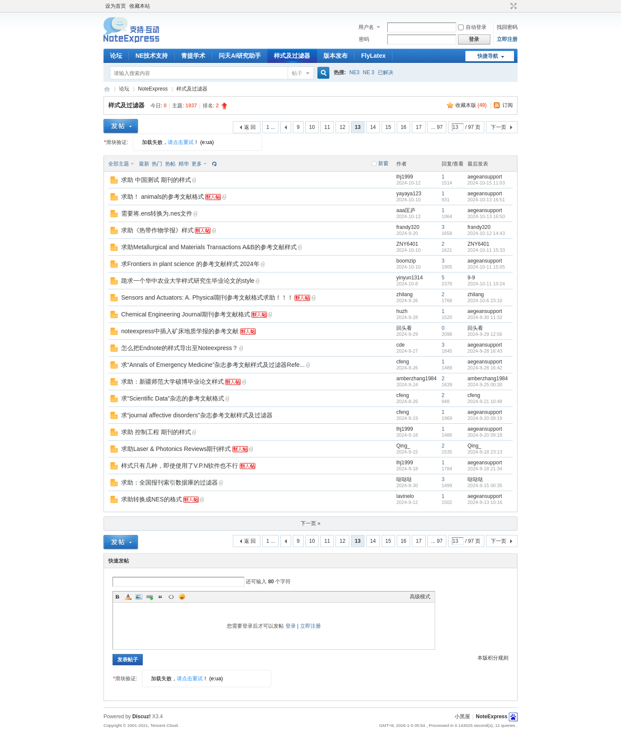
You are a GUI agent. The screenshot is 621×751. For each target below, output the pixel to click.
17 (418, 127)
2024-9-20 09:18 (484, 435)
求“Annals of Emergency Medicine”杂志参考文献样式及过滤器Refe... (213, 364)
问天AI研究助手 (240, 55)
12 (342, 127)
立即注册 (507, 39)
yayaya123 (408, 194)
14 (373, 127)
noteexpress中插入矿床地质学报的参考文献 (179, 331)
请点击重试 (181, 142)
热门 (157, 164)
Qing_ (403, 446)
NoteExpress (107, 89)
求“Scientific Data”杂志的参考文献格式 (172, 398)
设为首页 (115, 6)
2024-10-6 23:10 (484, 300)
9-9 (471, 278)
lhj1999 (404, 177)
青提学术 (193, 55)
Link (149, 596)
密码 (364, 39)
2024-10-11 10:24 (486, 283)
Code (171, 596)
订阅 (507, 105)
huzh (402, 311)
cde (400, 345)
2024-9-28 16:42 (484, 367)
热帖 (170, 164)
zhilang (404, 294)
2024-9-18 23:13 (484, 451)
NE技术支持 (151, 55)
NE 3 (368, 72)
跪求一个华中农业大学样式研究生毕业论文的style (187, 280)
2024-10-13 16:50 (486, 216)
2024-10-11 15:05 (486, 266)
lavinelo (405, 496)
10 (312, 127)
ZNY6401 (407, 244)
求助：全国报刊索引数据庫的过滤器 (169, 482)
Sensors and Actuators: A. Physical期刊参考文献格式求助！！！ (207, 297)
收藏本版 (471, 105)
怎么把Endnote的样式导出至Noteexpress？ (179, 347)
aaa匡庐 (405, 210)
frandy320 (407, 227)
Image (139, 596)
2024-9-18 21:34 (484, 468)
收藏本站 (139, 6)
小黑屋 (462, 716)
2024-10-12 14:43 (486, 233)
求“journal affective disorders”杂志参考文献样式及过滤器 (197, 415)
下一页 (498, 127)
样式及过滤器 (292, 55)
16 (403, 127)
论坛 (116, 55)
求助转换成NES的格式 (151, 499)
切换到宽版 (513, 6)
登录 (290, 626)
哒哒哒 (404, 479)
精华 (184, 164)
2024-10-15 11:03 (486, 182)
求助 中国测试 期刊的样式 (156, 179)
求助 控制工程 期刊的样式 (156, 432)
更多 (196, 164)
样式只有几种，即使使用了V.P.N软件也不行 (179, 465)
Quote (160, 596)
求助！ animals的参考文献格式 (162, 196)
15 (388, 127)
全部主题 (118, 164)
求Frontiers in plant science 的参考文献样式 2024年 (190, 263)
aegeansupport (484, 177)
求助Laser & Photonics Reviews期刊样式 (176, 448)
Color (128, 596)
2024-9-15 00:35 (484, 485)
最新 (144, 164)
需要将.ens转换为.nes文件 (156, 213)
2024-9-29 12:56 (484, 334)
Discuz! (141, 716)
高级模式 (420, 597)
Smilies (182, 596)
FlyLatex (373, 55)
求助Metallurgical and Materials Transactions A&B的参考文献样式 (209, 247)
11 (327, 127)
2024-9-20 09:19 (484, 418)
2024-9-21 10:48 (484, 401)
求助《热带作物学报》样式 (157, 230)
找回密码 (507, 27)
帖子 (297, 73)
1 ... (270, 127)
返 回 (250, 127)
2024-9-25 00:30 (484, 384)
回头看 (404, 328)
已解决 (385, 72)
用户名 (366, 27)
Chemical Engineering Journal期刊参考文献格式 (185, 314)
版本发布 (335, 55)
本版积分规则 (492, 658)
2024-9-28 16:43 (484, 351)
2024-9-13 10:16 (484, 502)
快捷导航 (487, 56)
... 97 (437, 127)
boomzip (406, 261)
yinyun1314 (409, 278)
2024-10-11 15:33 (486, 250)
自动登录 (472, 27)
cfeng (402, 362)
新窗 (383, 163)
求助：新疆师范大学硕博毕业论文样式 (172, 381)
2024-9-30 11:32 (484, 317)
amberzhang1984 (416, 379)
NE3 (354, 72)
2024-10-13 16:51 (486, 199)
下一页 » (310, 523)
